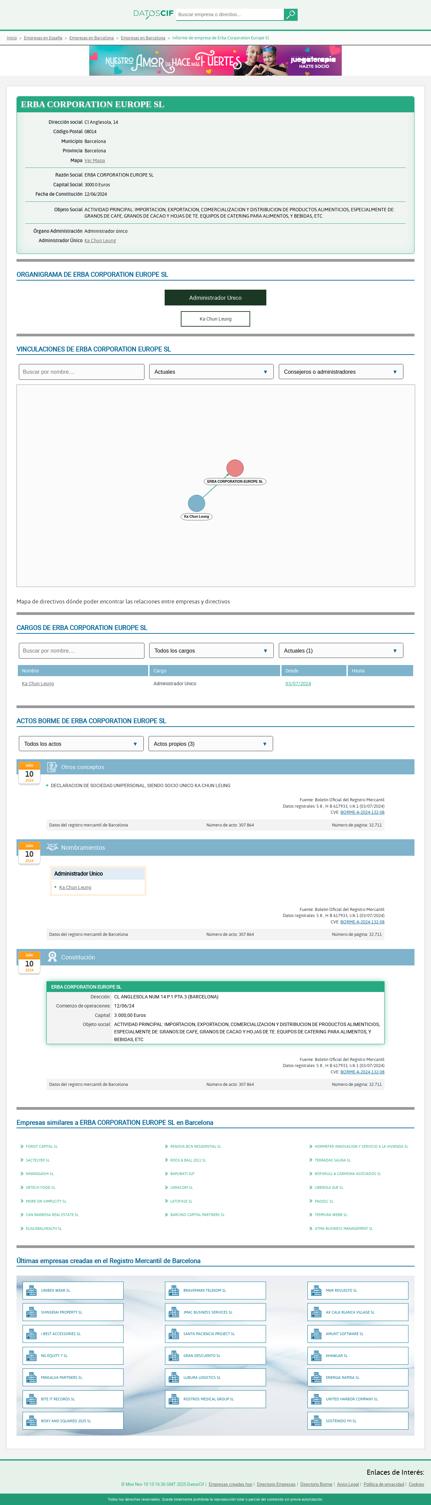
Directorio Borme (316, 1484)
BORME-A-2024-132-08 (362, 812)
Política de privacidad (384, 1484)
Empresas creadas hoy (230, 1484)
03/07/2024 (298, 683)
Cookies (416, 1484)
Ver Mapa (95, 160)
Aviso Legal (348, 1484)
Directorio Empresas (276, 1484)
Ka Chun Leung (100, 240)
